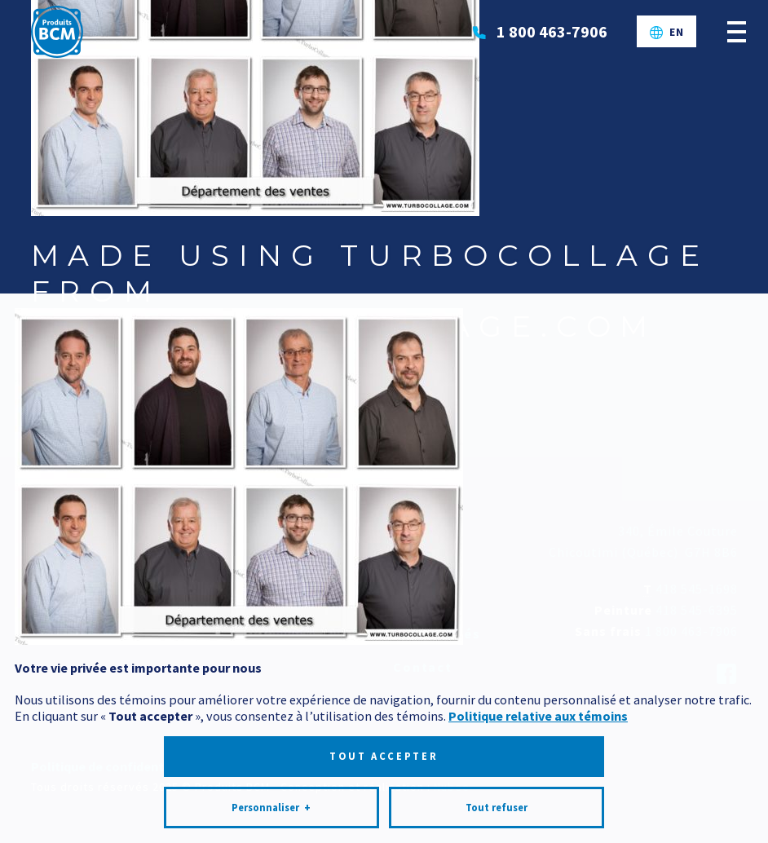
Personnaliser (271, 789)
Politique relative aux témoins (538, 697)
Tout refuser (496, 789)
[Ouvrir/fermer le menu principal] (736, 31)
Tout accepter (383, 737)
